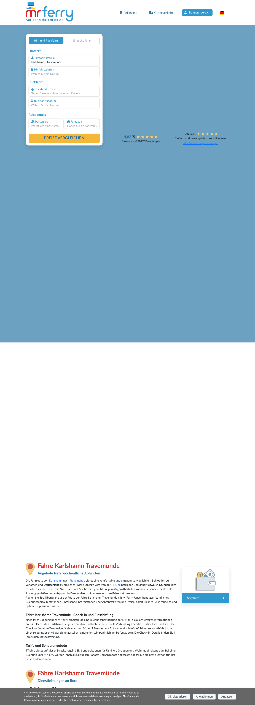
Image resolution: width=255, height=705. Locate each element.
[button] (223, 13)
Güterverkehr (161, 12)
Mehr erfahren (102, 700)
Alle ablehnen (204, 696)
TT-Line (115, 585)
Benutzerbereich (197, 12)
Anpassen (227, 696)
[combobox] (64, 62)
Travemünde (77, 580)
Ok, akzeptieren (177, 696)
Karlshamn (55, 580)
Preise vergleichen (64, 138)
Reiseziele (128, 12)
